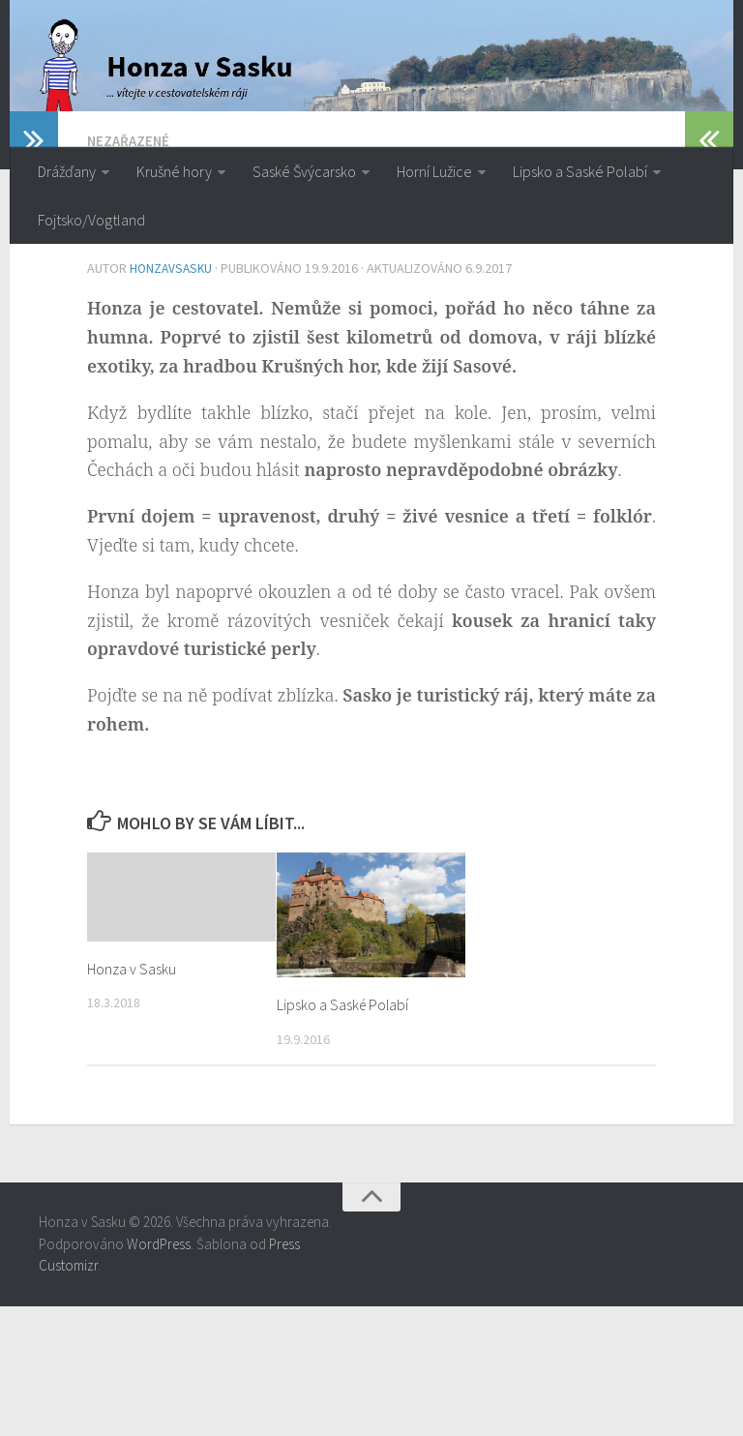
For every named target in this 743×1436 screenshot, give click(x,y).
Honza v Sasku (134, 1098)
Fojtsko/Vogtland (91, 219)
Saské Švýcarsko (304, 171)
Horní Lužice (434, 171)
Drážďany (67, 171)
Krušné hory (174, 171)
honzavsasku (173, 399)
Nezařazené (130, 273)
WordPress (159, 1373)
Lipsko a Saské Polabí (580, 171)
